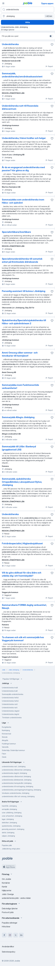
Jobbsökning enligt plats (11, 849)
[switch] (51, 36)
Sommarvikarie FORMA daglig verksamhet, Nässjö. (24, 606)
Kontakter (6, 883)
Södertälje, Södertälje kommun (13, 750)
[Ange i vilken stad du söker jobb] (27, 16)
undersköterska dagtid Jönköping (14, 773)
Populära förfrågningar (13, 679)
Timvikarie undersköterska (12, 718)
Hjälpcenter (6, 890)
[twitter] (15, 935)
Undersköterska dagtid (10, 714)
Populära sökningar (9, 923)
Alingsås (5, 740)
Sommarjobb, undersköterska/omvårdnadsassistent (22, 75)
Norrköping (6, 730)
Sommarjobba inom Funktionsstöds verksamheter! (20, 386)
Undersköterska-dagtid (10, 711)
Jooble (17, 961)
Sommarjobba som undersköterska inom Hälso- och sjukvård (23, 201)
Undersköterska (10, 44)
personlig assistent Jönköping (13, 829)
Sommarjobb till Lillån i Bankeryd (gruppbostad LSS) (19, 448)
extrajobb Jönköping (9, 809)
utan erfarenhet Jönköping (12, 816)
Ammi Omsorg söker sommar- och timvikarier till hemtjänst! (20, 354)
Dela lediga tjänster (10, 908)
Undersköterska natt (10, 708)
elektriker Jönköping (9, 823)
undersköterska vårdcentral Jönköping (16, 770)
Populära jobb (7, 845)
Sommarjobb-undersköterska (12, 694)
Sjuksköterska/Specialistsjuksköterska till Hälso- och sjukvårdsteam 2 (24, 322)
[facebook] (4, 935)
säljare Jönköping (8, 836)
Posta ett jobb (8, 912)
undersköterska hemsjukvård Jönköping (16, 783)
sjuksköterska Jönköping (11, 826)
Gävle (4, 757)
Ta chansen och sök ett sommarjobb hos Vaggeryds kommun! (23, 639)
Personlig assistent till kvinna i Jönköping (23, 291)
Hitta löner (6, 926)
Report (49, 66)
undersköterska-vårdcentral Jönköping (16, 776)
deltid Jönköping (8, 833)
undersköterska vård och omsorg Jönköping (18, 796)
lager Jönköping (8, 819)
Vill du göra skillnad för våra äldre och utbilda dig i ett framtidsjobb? (21, 574)
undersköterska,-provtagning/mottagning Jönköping (21, 790)
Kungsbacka (6, 727)
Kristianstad (6, 734)
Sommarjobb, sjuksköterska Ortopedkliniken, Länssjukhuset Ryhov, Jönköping (22, 482)
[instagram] (10, 935)
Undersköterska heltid (10, 698)
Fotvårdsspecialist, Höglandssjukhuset (22, 543)
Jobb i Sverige (8, 894)
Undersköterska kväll (10, 691)
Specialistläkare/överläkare (16, 232)
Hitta (27, 22)
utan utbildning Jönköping (11, 813)
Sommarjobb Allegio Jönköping (18, 417)
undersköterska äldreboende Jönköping (16, 780)
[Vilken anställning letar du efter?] (27, 9)
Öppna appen (47, 3)
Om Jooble (6, 879)
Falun (4, 754)
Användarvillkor (8, 946)
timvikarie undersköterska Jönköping (15, 793)
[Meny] (3, 3)
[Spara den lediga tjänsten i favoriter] (52, 44)
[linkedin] (21, 935)
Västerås (5, 747)
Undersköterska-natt (10, 704)
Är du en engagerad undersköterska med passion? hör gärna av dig (23, 169)
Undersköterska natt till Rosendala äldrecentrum (20, 107)
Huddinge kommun (9, 744)
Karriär (4, 886)
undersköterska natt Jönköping (13, 766)
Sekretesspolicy (8, 952)
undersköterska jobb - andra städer (16, 898)
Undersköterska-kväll (10, 688)
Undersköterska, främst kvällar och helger (24, 138)
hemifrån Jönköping (9, 806)
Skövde (4, 737)
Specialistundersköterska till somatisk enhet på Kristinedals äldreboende (22, 260)
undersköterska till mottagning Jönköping (17, 786)
